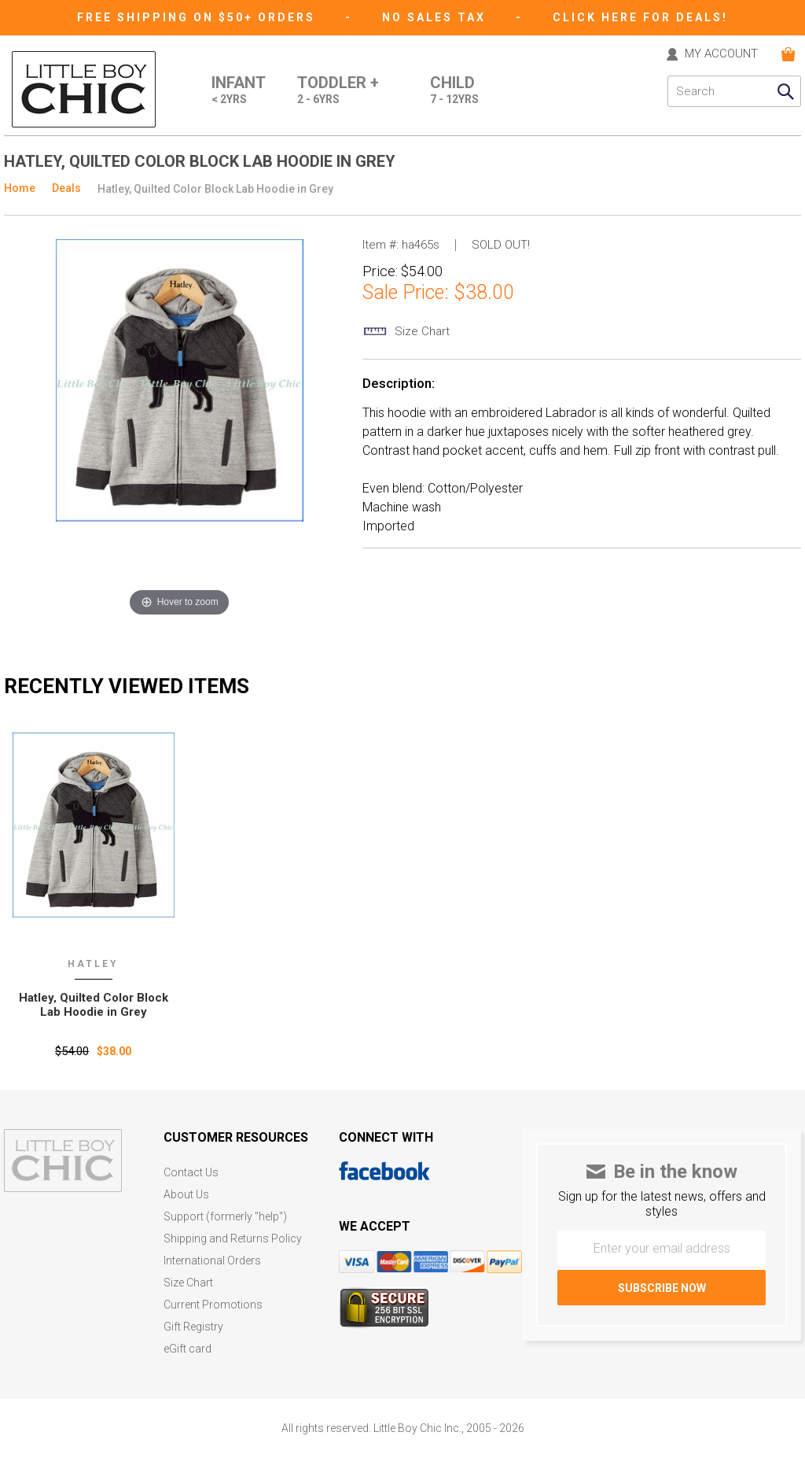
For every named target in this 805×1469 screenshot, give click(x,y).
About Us (186, 1195)
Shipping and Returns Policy (233, 1239)
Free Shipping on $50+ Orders (198, 17)
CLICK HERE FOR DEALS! (640, 17)
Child (454, 91)
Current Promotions (213, 1305)
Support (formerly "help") (225, 1217)
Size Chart (188, 1283)
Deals (66, 188)
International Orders (212, 1261)
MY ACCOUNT (721, 54)
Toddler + (338, 91)
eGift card (187, 1349)
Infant (238, 91)
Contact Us (191, 1173)
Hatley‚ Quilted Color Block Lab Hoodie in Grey (93, 1005)
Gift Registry (193, 1327)
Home (19, 188)
